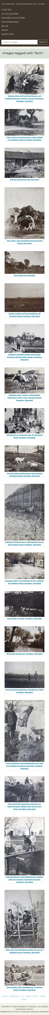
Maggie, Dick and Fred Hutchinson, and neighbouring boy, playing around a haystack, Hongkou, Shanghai (24, 98)
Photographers (10, 22)
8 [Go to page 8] (34, 996)
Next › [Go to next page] (43, 996)
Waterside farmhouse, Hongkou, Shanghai (24, 654)
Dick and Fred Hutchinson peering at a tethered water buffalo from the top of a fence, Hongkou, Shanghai (24, 806)
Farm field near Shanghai (24, 275)
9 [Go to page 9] (36, 996)
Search (42, 42)
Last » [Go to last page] (24, 999)
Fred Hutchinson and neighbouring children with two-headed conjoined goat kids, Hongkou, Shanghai (24, 879)
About (4, 30)
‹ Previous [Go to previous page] (13, 996)
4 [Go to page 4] (25, 996)
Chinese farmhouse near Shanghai (24, 179)
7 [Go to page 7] (32, 996)
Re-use (4, 26)
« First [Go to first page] (4, 996)
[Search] (19, 42)
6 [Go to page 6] (30, 996)
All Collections (9, 14)
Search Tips (7, 34)
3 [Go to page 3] (23, 996)
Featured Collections (13, 18)
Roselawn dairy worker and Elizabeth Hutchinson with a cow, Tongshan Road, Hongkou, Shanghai (24, 397)
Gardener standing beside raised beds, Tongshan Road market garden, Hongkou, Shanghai (24, 357)
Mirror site (5, 1012)
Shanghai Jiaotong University (35, 1012)
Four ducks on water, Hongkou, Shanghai (24, 618)
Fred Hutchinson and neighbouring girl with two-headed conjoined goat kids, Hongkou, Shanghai (24, 766)
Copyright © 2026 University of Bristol (19, 1007)
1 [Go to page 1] (19, 996)
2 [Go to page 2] (21, 996)
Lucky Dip (6, 10)
